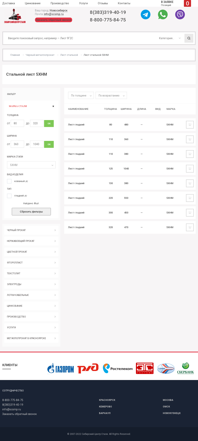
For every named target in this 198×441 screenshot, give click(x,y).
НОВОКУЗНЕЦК (172, 413)
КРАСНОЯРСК (107, 400)
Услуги (83, 3)
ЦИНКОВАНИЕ (14, 306)
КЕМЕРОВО (105, 406)
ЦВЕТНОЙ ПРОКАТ (17, 252)
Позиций (176, 3)
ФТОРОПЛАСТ (15, 262)
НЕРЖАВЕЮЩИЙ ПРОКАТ (20, 241)
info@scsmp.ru (54, 14)
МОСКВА (168, 400)
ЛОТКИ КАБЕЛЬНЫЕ (18, 295)
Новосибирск (58, 10)
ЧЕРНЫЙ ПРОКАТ (16, 230)
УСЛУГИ (11, 327)
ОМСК (166, 406)
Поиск (188, 38)
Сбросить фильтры (31, 211)
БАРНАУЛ (104, 413)
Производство (60, 3)
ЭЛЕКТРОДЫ (14, 284)
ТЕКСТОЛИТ (13, 273)
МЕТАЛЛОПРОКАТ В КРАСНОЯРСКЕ (26, 338)
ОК (49, 123)
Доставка (8, 3)
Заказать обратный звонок (53, 19)
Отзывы (103, 3)
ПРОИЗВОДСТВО (16, 316)
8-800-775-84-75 (108, 20)
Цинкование (33, 3)
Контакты (124, 3)
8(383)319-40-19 (108, 12)
